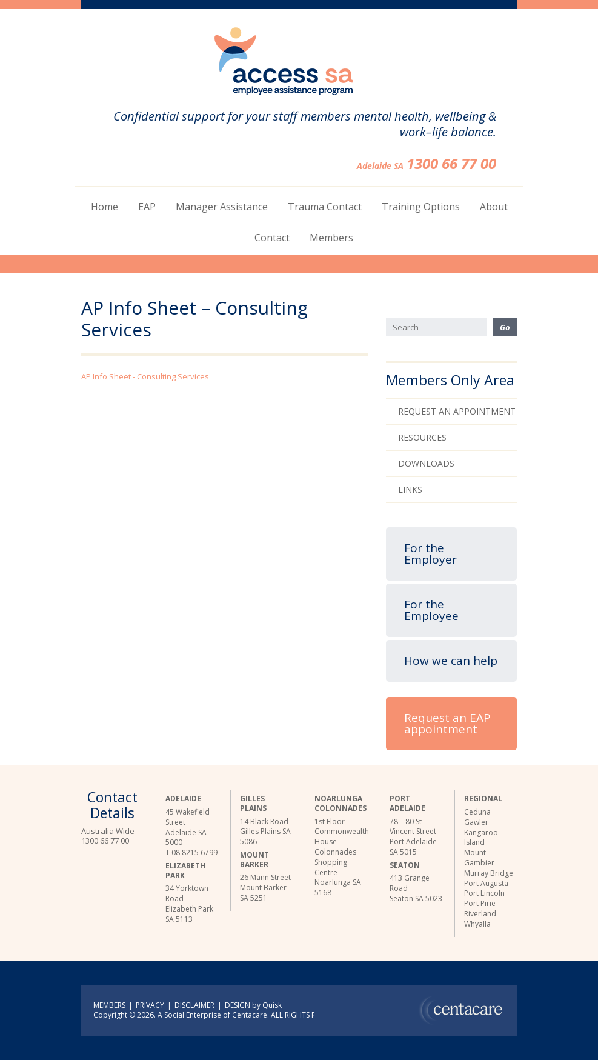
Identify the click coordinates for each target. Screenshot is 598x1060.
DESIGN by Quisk (253, 1005)
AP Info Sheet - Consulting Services (145, 376)
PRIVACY (150, 1005)
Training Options (421, 206)
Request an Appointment (457, 411)
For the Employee (431, 610)
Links (410, 489)
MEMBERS (109, 1005)
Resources (422, 437)
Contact (272, 237)
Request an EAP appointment (447, 723)
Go (505, 327)
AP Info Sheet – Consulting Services (194, 319)
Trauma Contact (325, 206)
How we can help (450, 660)
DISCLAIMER (194, 1005)
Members (331, 237)
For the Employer (430, 553)
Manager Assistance (222, 206)
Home (104, 206)
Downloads (426, 463)
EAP (147, 206)
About (494, 206)
